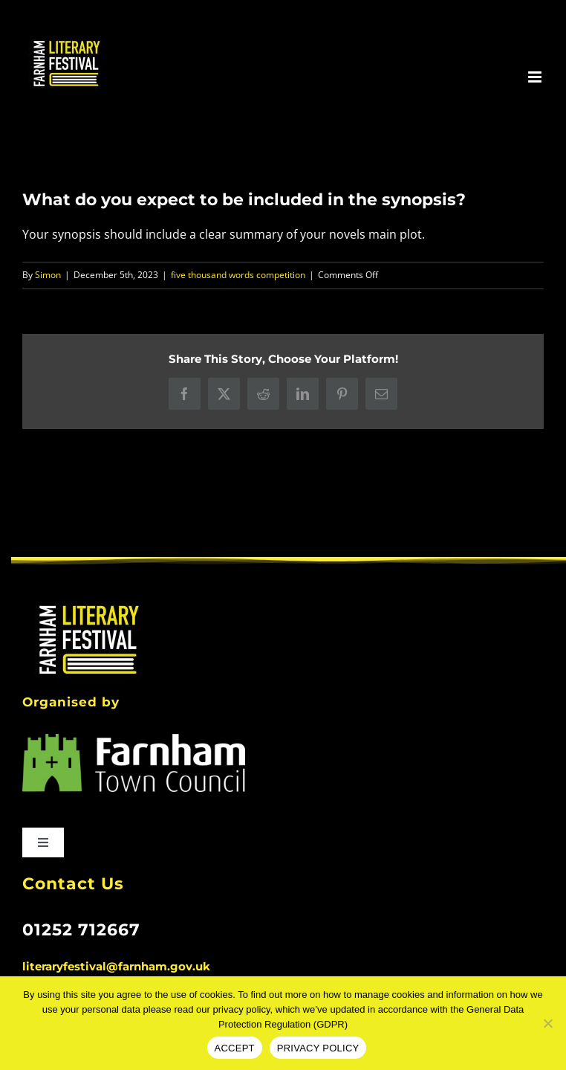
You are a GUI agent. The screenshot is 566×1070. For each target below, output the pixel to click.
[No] (547, 1023)
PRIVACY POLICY (318, 1048)
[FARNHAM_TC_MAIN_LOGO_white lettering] (133, 740)
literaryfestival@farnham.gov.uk (116, 966)
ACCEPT (235, 1048)
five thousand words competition (238, 274)
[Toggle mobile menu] (536, 77)
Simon (48, 274)
